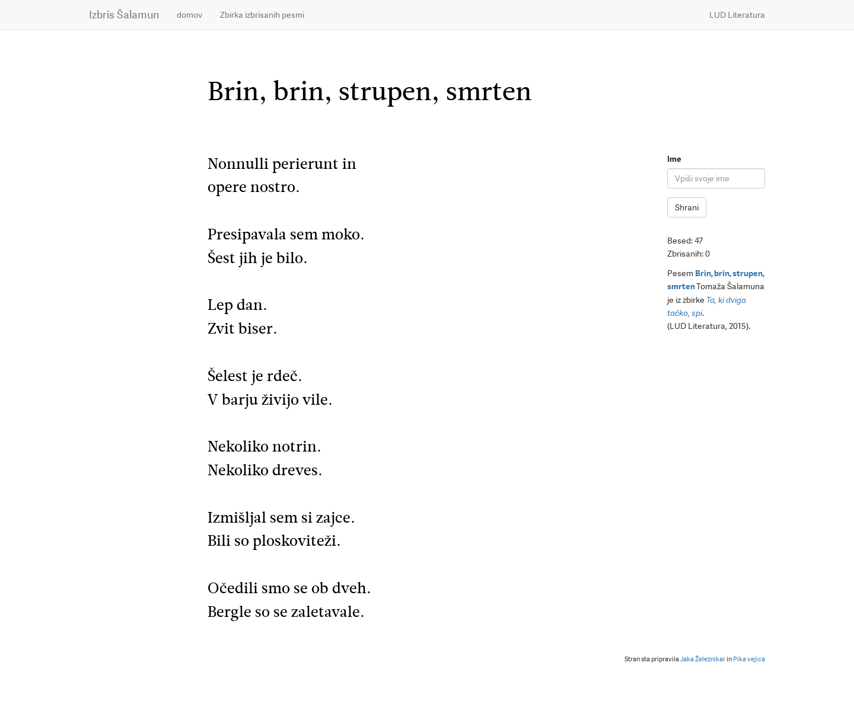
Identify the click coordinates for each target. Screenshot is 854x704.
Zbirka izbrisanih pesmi (262, 14)
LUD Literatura (737, 14)
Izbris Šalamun (124, 14)
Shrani (687, 207)
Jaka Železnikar (702, 659)
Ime (674, 158)
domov (189, 14)
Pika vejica (749, 659)
